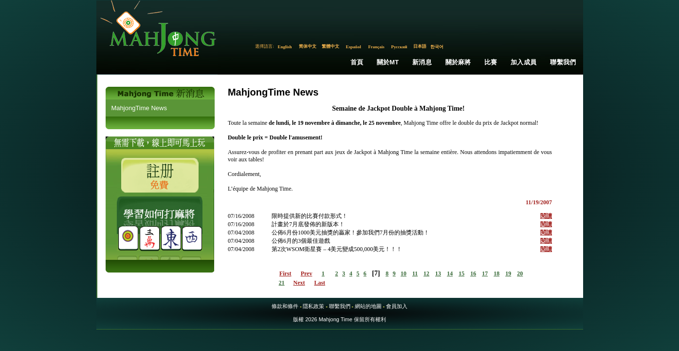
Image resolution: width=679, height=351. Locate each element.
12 (426, 273)
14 (450, 273)
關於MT (388, 62)
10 (403, 273)
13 (438, 273)
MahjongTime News (139, 108)
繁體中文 (330, 46)
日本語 (419, 46)
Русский (399, 46)
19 (508, 273)
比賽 (490, 62)
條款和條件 (285, 306)
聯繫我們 (563, 62)
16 (473, 273)
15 (461, 273)
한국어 (436, 46)
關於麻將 (458, 62)
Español (353, 46)
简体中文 (307, 46)
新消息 (422, 62)
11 (415, 273)
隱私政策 (313, 306)
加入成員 (523, 62)
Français (376, 46)
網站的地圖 (368, 306)
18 (496, 273)
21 (282, 282)
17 (485, 273)
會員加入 (396, 306)
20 (520, 273)
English (285, 46)
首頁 (356, 62)
